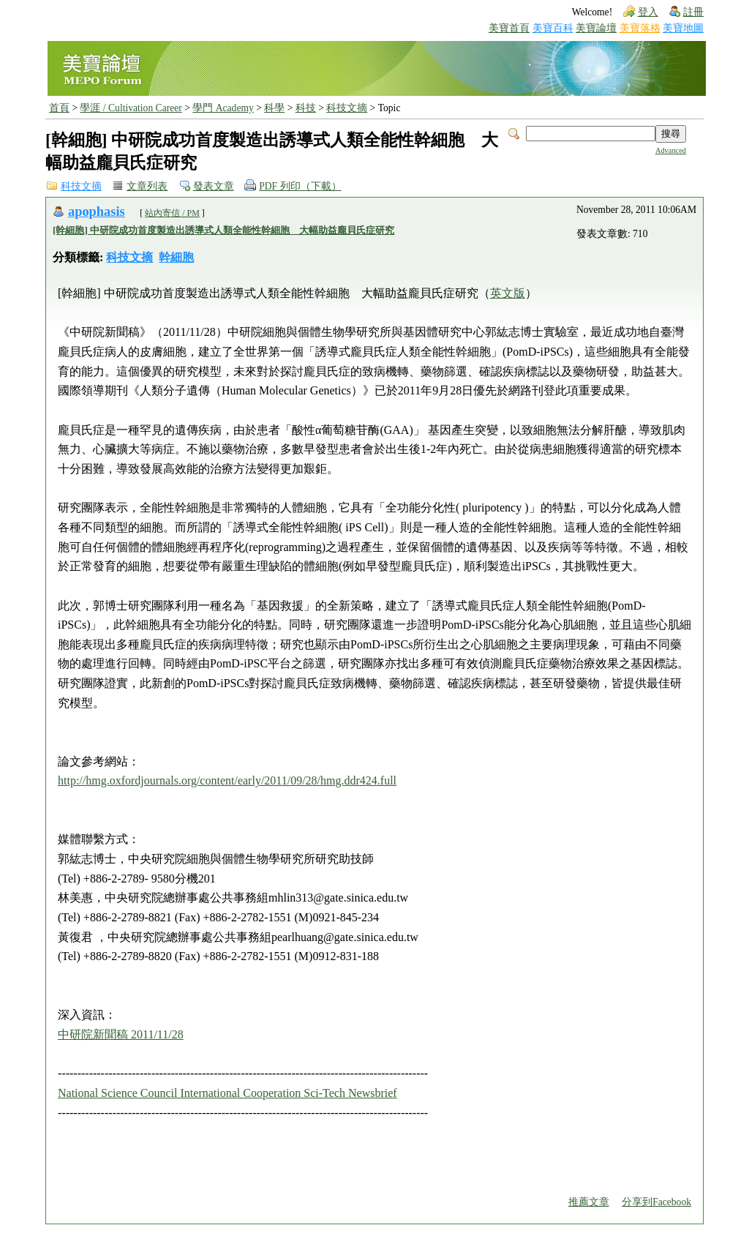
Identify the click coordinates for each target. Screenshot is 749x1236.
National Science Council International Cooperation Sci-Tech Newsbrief (227, 1093)
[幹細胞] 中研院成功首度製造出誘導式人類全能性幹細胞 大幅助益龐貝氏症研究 (223, 230)
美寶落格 (640, 28)
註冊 (693, 12)
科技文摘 (346, 107)
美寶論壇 (596, 28)
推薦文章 (588, 1201)
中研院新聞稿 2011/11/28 (121, 1034)
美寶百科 (552, 28)
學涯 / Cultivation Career (130, 107)
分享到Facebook (656, 1201)
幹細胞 (176, 257)
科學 (274, 107)
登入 (648, 12)
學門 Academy (222, 107)
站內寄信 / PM (172, 213)
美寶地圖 (683, 28)
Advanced (670, 150)
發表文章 (213, 186)
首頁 (59, 107)
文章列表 (147, 186)
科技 (306, 107)
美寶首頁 (509, 28)
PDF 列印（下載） (300, 186)
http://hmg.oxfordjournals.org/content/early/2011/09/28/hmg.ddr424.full (227, 780)
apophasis (96, 211)
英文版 (507, 293)
